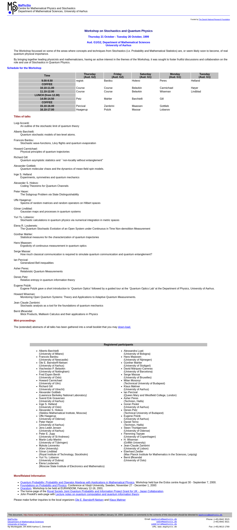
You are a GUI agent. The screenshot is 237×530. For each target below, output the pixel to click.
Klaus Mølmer (117, 499)
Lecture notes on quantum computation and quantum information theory (97, 494)
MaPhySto (12, 519)
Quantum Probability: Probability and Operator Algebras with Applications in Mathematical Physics (77, 482)
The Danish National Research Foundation (214, 19)
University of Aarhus (17, 524)
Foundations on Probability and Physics (43, 485)
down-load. (124, 327)
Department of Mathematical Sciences (26, 522)
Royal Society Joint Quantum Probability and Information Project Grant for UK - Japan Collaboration (105, 491)
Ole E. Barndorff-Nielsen (89, 499)
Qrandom (25, 488)
